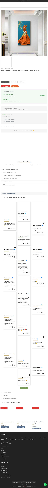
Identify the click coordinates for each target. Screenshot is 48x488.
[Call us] (7, 443)
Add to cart (5, 86)
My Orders (3, 452)
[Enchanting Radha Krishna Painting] (24, 413)
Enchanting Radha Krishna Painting (23, 421)
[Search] (44, 4)
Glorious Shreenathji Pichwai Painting (38, 422)
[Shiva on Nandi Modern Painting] (8, 413)
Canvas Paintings (9, 68)
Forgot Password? (5, 456)
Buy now (14, 86)
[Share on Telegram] (13, 127)
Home (2, 68)
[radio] (5, 82)
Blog (21, 484)
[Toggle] (2, 172)
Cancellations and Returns (8, 398)
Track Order (3, 459)
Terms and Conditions (5, 474)
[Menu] (1, 4)
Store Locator (4, 468)
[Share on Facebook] (4, 127)
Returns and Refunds (5, 477)
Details (2, 450)
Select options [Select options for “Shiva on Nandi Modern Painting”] (5, 427)
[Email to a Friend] (9, 127)
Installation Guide (4, 472)
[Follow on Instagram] (2, 443)
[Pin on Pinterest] (11, 127)
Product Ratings (6, 392)
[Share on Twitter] (7, 127)
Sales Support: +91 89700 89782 (24, 0)
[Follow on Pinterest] (9, 443)
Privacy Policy (4, 470)
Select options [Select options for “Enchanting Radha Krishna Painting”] (21, 427)
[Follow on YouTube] (11, 443)
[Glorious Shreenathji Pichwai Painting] (39, 413)
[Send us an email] (4, 443)
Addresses (3, 454)
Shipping (4, 395)
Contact (2, 466)
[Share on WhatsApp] (2, 127)
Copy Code (42, 95)
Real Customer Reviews (8, 193)
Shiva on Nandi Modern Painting (7, 421)
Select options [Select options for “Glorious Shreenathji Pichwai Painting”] (36, 428)
